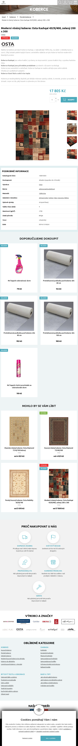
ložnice (51, 198)
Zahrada (44, 647)
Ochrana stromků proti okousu (50, 664)
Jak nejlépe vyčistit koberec (49, 683)
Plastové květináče (46, 656)
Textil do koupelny (6, 688)
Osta (3, 35)
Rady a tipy (45, 674)
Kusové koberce (6, 650)
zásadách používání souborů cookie (47, 731)
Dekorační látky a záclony (9, 677)
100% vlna (42, 193)
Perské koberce (25, 17)
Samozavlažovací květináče (49, 658)
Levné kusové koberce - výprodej (11, 664)
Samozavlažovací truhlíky (48, 661)
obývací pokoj (43, 198)
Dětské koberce (6, 656)
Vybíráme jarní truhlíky (47, 685)
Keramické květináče (47, 653)
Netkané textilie (45, 667)
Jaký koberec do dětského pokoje (51, 680)
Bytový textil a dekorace (13, 674)
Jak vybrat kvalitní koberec (49, 677)
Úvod (4, 17)
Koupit (71, 100)
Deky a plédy (5, 683)
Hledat (59, 2)
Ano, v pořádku (50, 738)
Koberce (13, 17)
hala (55, 198)
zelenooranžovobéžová (47, 189)
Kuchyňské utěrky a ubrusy (9, 691)
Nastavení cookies (27, 738)
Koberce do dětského (8, 661)
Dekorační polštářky (7, 685)
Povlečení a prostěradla (8, 680)
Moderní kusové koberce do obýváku (13, 658)
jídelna (66, 198)
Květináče (44, 650)
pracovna (60, 198)
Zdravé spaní (5, 694)
